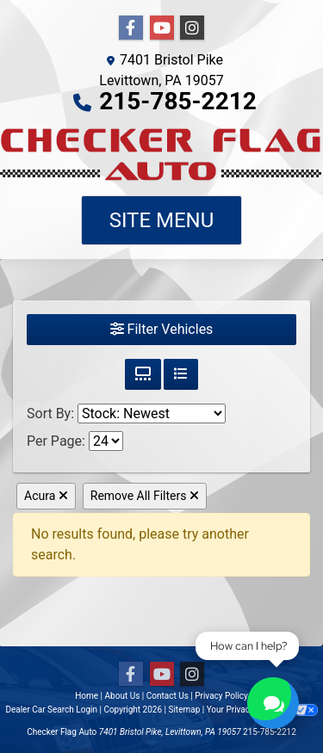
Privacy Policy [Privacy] (221, 696)
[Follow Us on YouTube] (162, 28)
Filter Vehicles (162, 329)
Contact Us (167, 696)
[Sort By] (152, 413)
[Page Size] (106, 441)
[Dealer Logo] (161, 154)
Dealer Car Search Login (51, 709)
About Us (122, 696)
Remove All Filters (144, 496)
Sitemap (184, 709)
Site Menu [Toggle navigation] (161, 220)
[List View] (181, 374)
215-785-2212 (178, 101)
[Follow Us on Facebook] (131, 28)
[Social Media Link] (192, 28)
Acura (46, 496)
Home (86, 696)
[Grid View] (143, 374)
